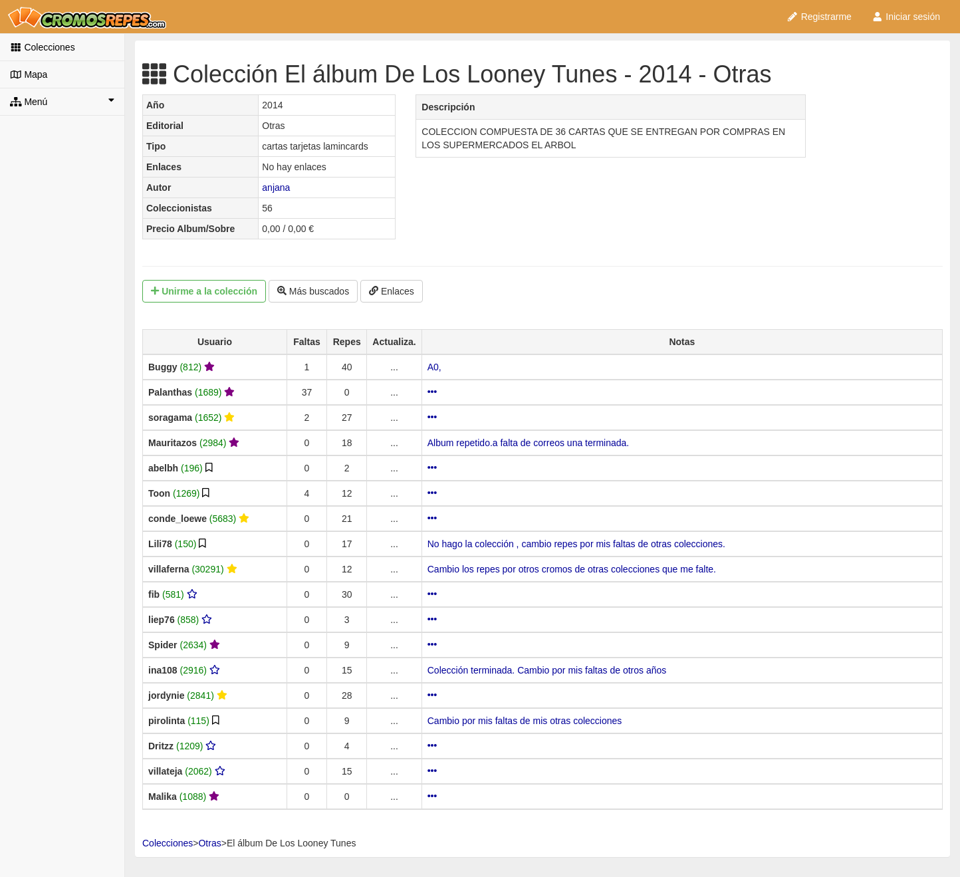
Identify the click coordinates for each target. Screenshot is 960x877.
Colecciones (42, 47)
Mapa (28, 74)
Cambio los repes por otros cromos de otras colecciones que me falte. (571, 569)
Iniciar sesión (906, 16)
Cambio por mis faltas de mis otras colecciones (524, 720)
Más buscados (313, 291)
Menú (62, 101)
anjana (276, 187)
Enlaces (391, 291)
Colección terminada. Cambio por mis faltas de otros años (547, 670)
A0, (434, 367)
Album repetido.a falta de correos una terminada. (528, 443)
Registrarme (819, 16)
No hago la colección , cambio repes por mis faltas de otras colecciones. (576, 544)
